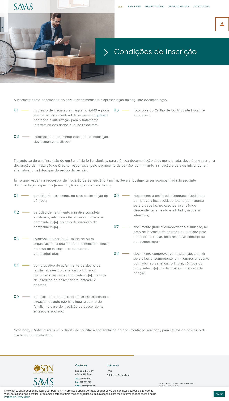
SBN (120, 6)
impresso (101, 115)
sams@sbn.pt (88, 385)
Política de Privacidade (17, 397)
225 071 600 (85, 378)
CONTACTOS (202, 6)
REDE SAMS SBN (178, 6)
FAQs (109, 371)
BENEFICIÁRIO (154, 6)
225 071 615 (85, 382)
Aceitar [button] (219, 393)
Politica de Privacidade (118, 375)
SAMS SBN (134, 6)
